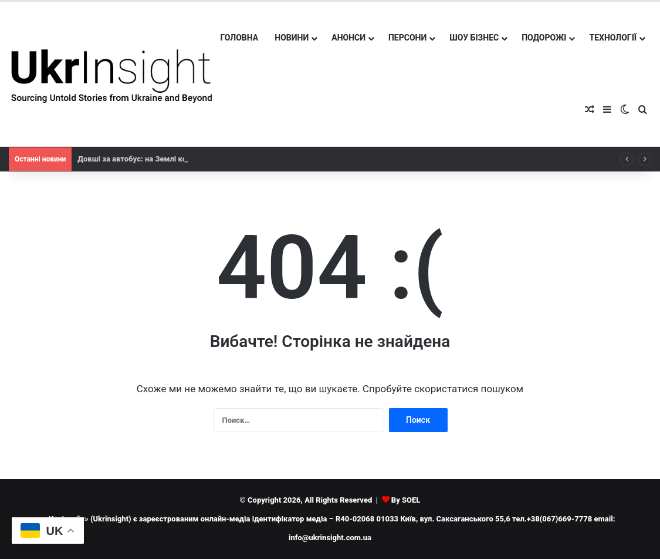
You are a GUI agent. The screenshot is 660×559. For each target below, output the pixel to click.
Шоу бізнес (474, 37)
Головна (240, 37)
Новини (292, 37)
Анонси (348, 37)
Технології (613, 37)
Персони (407, 37)
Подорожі (544, 37)
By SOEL (406, 500)
